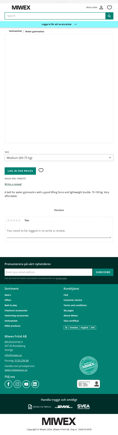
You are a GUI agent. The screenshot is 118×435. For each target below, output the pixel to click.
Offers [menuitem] (8, 300)
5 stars (19, 220)
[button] (109, 7)
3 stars (13, 220)
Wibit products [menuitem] (12, 325)
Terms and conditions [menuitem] (75, 305)
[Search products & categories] (59, 16)
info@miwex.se (13, 355)
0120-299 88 (22, 360)
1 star (8, 220)
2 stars (11, 220)
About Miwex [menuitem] (71, 315)
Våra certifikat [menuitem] (71, 320)
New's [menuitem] (8, 294)
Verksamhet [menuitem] (11, 320)
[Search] (109, 16)
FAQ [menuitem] (66, 294)
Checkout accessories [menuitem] (16, 310)
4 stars (16, 220)
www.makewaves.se (16, 370)
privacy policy (61, 278)
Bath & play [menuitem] (11, 305)
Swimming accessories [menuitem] (16, 315)
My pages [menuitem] (69, 310)
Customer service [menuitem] (73, 300)
